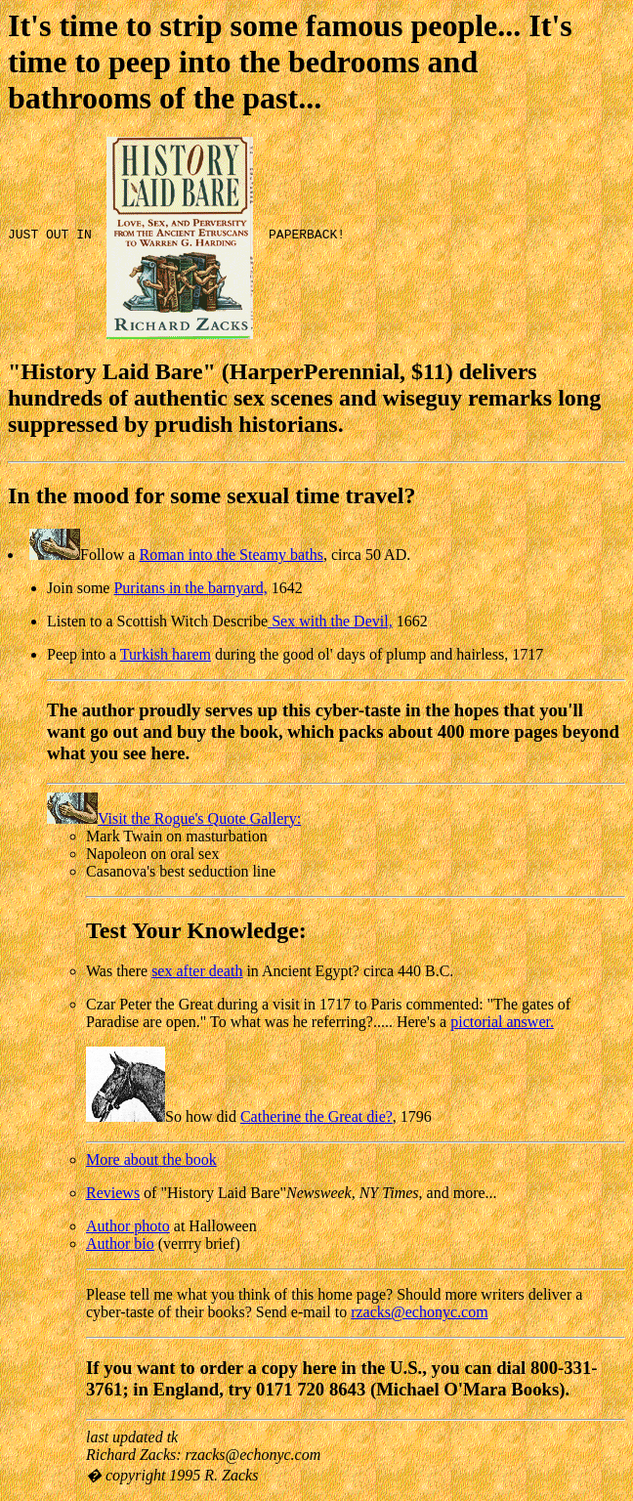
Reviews (113, 1192)
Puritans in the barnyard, (190, 587)
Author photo (128, 1226)
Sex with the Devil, (330, 621)
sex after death (196, 971)
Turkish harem (165, 654)
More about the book (151, 1159)
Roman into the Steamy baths (230, 554)
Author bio (120, 1243)
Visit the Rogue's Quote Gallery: (174, 818)
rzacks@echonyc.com (419, 1312)
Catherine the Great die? (316, 1116)
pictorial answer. (502, 1021)
